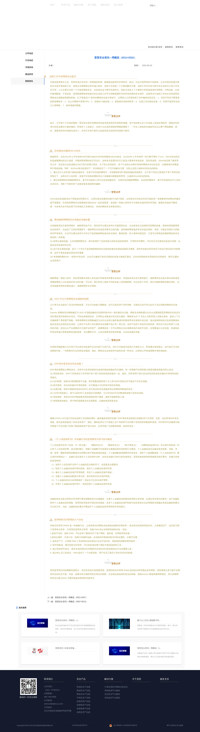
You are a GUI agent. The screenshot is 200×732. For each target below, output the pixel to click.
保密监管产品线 (83, 712)
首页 (52, 5)
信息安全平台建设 (112, 694)
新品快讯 (29, 74)
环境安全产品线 (83, 698)
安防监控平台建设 (112, 698)
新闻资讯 (131, 5)
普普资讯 (179, 47)
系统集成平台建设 (112, 690)
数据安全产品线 (83, 690)
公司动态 (29, 53)
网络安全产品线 (83, 694)
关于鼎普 (92, 5)
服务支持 (105, 5)
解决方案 (78, 5)
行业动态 (29, 60)
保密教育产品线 (83, 705)
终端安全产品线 (83, 687)
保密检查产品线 (83, 708)
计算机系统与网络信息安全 (116, 687)
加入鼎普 (118, 5)
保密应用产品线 (83, 701)
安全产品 (65, 5)
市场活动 (29, 67)
